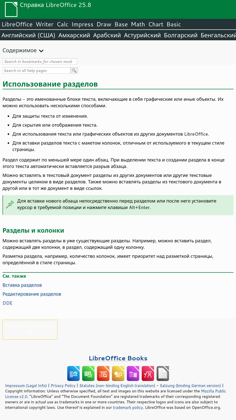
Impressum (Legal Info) (26, 385)
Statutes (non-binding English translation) (117, 385)
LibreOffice (17, 24)
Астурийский (142, 35)
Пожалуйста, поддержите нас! (29, 328)
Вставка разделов (22, 285)
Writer (44, 24)
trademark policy (128, 407)
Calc (62, 24)
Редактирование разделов (31, 294)
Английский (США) (28, 35)
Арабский (107, 35)
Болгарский (181, 35)
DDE (7, 303)
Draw (103, 24)
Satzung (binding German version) (190, 385)
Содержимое (19, 50)
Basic (173, 24)
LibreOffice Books (118, 358)
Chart (155, 24)
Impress (82, 24)
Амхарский (74, 35)
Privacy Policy (63, 385)
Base (121, 24)
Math (138, 24)
